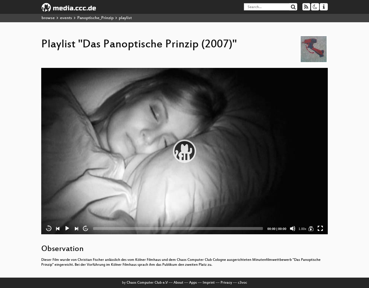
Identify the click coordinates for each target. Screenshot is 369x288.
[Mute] (292, 228)
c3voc (242, 283)
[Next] (76, 228)
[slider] (178, 228)
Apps (193, 283)
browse (48, 18)
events (66, 18)
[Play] (67, 228)
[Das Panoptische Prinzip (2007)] (311, 228)
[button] (184, 151)
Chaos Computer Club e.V (147, 283)
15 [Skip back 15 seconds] (49, 228)
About (178, 283)
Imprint (209, 283)
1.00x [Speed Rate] (302, 229)
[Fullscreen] (320, 228)
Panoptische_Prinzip (95, 18)
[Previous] (58, 228)
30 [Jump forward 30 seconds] (85, 228)
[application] (184, 151)
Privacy (226, 283)
